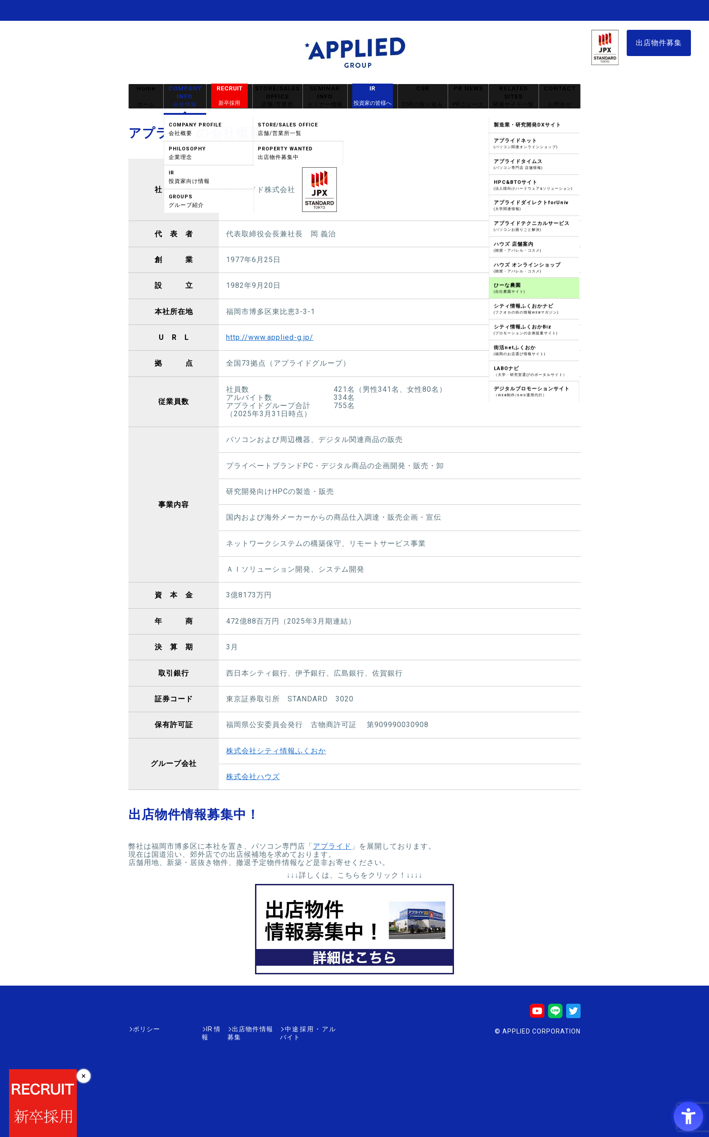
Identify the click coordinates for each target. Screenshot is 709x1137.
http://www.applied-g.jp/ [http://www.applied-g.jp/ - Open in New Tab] (269, 337)
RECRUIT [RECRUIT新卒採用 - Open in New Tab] (229, 96)
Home (146, 96)
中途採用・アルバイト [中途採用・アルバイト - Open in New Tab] (302, 1029)
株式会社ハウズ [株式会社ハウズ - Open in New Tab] (253, 776)
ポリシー (146, 1029)
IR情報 (181, 1029)
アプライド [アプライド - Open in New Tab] (332, 846)
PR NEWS (468, 96)
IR (373, 96)
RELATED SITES (513, 96)
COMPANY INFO (185, 96)
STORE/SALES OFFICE (277, 96)
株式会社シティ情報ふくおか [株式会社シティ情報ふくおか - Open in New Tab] (276, 751)
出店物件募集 (659, 42)
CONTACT (560, 96)
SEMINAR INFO (325, 96)
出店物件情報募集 (230, 1029)
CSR (422, 96)
